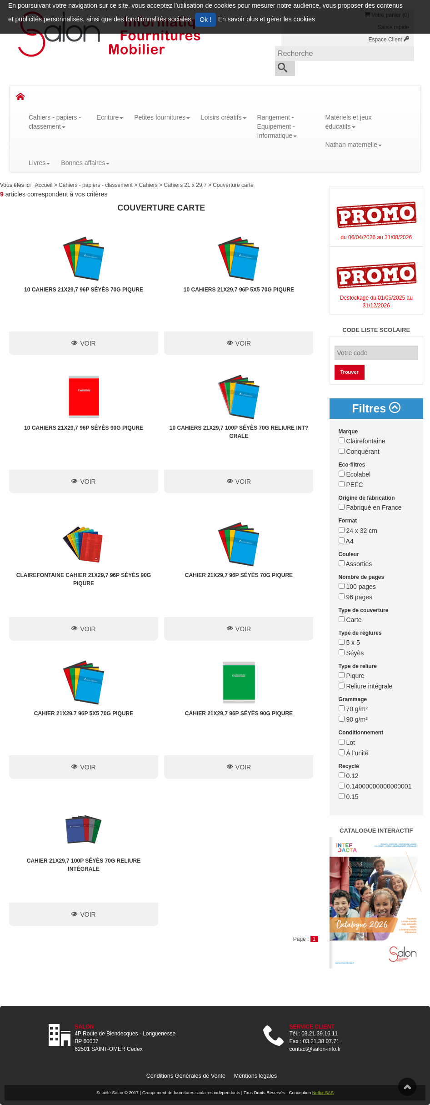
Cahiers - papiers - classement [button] (55, 122)
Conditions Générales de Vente (185, 1076)
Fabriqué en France (370, 507)
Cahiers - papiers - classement (96, 185)
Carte (350, 619)
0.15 (349, 796)
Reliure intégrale (366, 686)
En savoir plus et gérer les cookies (266, 19)
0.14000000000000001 (375, 786)
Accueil (44, 185)
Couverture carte (233, 185)
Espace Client (389, 39)
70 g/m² (353, 709)
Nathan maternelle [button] (353, 144)
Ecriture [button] (110, 117)
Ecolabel (355, 474)
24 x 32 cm (358, 530)
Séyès (351, 653)
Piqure (352, 675)
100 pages (357, 586)
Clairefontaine (362, 441)
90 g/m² (353, 719)
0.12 (349, 775)
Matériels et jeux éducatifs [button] (348, 122)
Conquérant (359, 451)
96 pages (356, 597)
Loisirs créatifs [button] (223, 117)
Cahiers (149, 185)
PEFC (351, 484)
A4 (346, 541)
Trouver (349, 372)
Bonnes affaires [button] (85, 162)
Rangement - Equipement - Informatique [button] (277, 126)
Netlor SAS (323, 1092)
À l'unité (354, 753)
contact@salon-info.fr (315, 1049)
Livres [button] (39, 162)
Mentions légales (255, 1076)
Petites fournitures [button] (162, 117)
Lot (347, 742)
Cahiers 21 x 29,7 (186, 185)
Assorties (355, 564)
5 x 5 (349, 642)
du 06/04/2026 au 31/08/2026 (376, 237)
